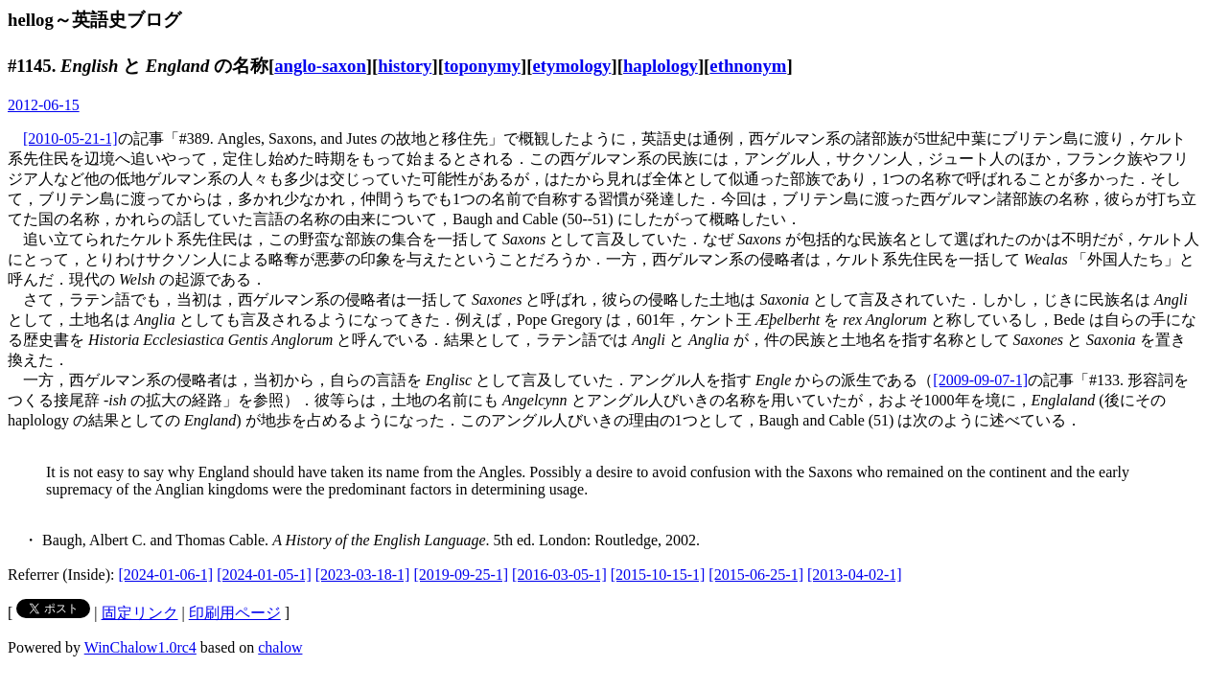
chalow (280, 647)
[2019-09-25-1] (460, 574)
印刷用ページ (235, 613)
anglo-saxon (320, 66)
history (404, 66)
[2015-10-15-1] (658, 574)
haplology (660, 66)
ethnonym (747, 66)
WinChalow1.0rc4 (140, 647)
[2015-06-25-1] (755, 574)
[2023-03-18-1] (362, 574)
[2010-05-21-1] (70, 138)
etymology (571, 66)
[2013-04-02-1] (854, 574)
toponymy (482, 66)
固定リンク (140, 613)
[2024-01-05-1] (264, 574)
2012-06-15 (44, 105)
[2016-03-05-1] (559, 574)
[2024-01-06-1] (166, 574)
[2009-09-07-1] (980, 380)
